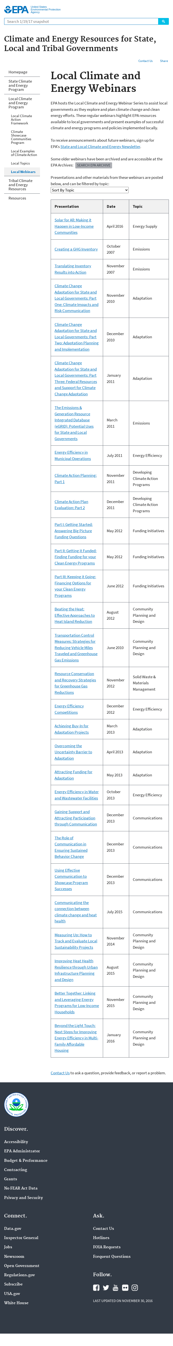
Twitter (106, 1288)
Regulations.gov (19, 1275)
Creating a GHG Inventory (76, 249)
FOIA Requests (107, 1247)
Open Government (21, 1266)
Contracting (15, 1170)
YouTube (115, 1288)
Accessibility (16, 1142)
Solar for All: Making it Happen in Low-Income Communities (74, 226)
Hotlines (101, 1238)
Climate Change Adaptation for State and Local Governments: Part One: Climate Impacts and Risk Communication (76, 298)
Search (163, 21)
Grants (10, 1179)
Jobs (8, 1247)
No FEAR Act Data (21, 1188)
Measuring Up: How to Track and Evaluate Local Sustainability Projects (76, 941)
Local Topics (20, 163)
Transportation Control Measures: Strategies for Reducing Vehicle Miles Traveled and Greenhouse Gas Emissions (76, 648)
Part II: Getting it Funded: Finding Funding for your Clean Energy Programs (75, 557)
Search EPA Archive (93, 165)
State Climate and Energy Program (20, 85)
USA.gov (12, 1294)
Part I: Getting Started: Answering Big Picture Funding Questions (74, 530)
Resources (17, 198)
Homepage (18, 72)
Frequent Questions (112, 1257)
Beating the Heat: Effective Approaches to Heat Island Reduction (75, 615)
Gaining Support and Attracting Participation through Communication (76, 818)
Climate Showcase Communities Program (21, 137)
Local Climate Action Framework (21, 119)
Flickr (125, 1288)
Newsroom (14, 1257)
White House (16, 1303)
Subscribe (13, 1284)
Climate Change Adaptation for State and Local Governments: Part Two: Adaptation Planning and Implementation (77, 337)
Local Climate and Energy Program (20, 103)
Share (164, 61)
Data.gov (12, 1229)
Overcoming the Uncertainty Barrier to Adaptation (73, 752)
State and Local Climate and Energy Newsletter (100, 146)
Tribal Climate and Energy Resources (20, 184)
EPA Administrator (22, 1151)
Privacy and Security (23, 1198)
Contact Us (145, 61)
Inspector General (21, 1238)
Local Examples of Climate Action (24, 153)
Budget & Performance (26, 1161)
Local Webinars (23, 171)
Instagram (135, 1288)
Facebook (96, 1288)
